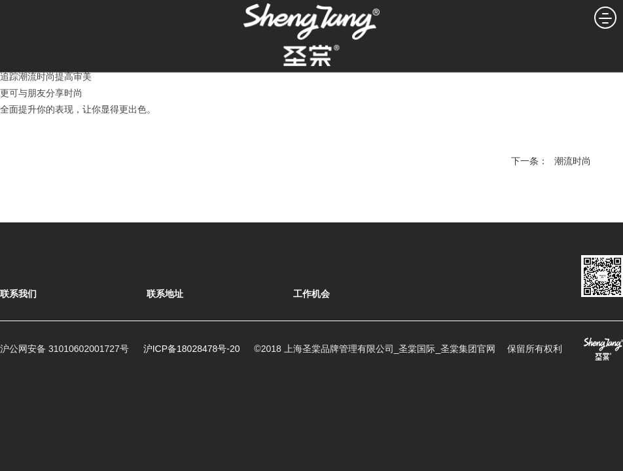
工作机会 (311, 293)
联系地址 (165, 293)
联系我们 (18, 293)
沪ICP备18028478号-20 (192, 348)
